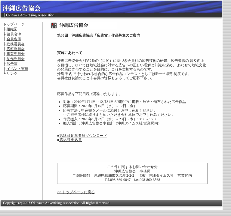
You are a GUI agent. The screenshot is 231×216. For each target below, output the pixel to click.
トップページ (14, 24)
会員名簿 (14, 39)
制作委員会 (16, 59)
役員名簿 (14, 34)
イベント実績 (17, 69)
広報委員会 (16, 49)
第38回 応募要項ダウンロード (83, 136)
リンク (12, 73)
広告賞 (12, 64)
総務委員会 (16, 44)
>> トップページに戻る (76, 192)
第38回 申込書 (70, 140)
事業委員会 (16, 54)
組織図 (12, 29)
